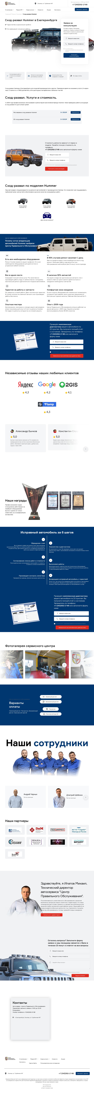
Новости (40, 10)
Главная (7, 14)
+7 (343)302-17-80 (79, 5)
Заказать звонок (81, 9)
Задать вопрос (80, 975)
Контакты (57, 10)
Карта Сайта (33, 1063)
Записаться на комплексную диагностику (66, 356)
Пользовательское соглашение (50, 1063)
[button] (85, 449)
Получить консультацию (74, 55)
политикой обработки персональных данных (74, 50)
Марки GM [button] (19, 10)
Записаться (75, 112)
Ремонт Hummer (16, 14)
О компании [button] (8, 10)
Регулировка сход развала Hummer (25, 112)
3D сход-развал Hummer (21, 119)
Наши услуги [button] (30, 10)
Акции (49, 10)
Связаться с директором (51, 915)
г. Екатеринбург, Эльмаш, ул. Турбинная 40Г (27, 1017)
